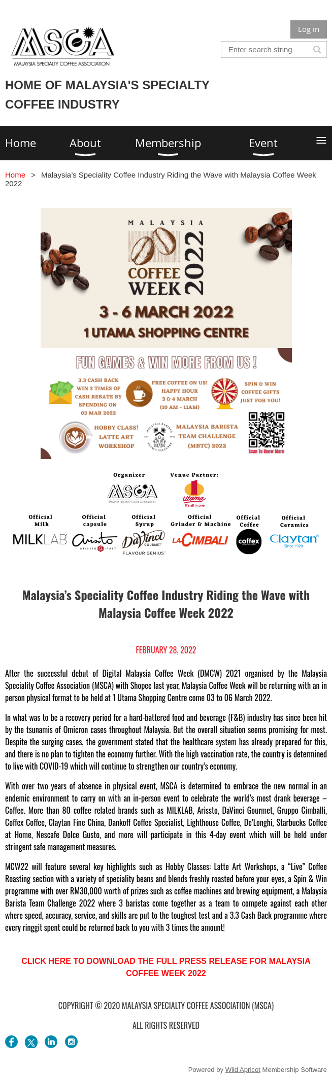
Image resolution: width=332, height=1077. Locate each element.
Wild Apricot (242, 1069)
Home (15, 174)
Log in (308, 29)
